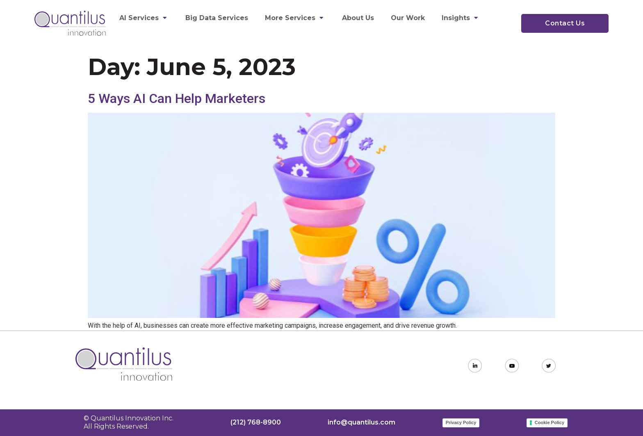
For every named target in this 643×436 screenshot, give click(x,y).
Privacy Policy (461, 422)
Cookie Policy (549, 422)
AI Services (144, 18)
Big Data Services (216, 18)
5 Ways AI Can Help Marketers (176, 98)
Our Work (408, 18)
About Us (358, 18)
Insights (461, 18)
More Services (295, 18)
